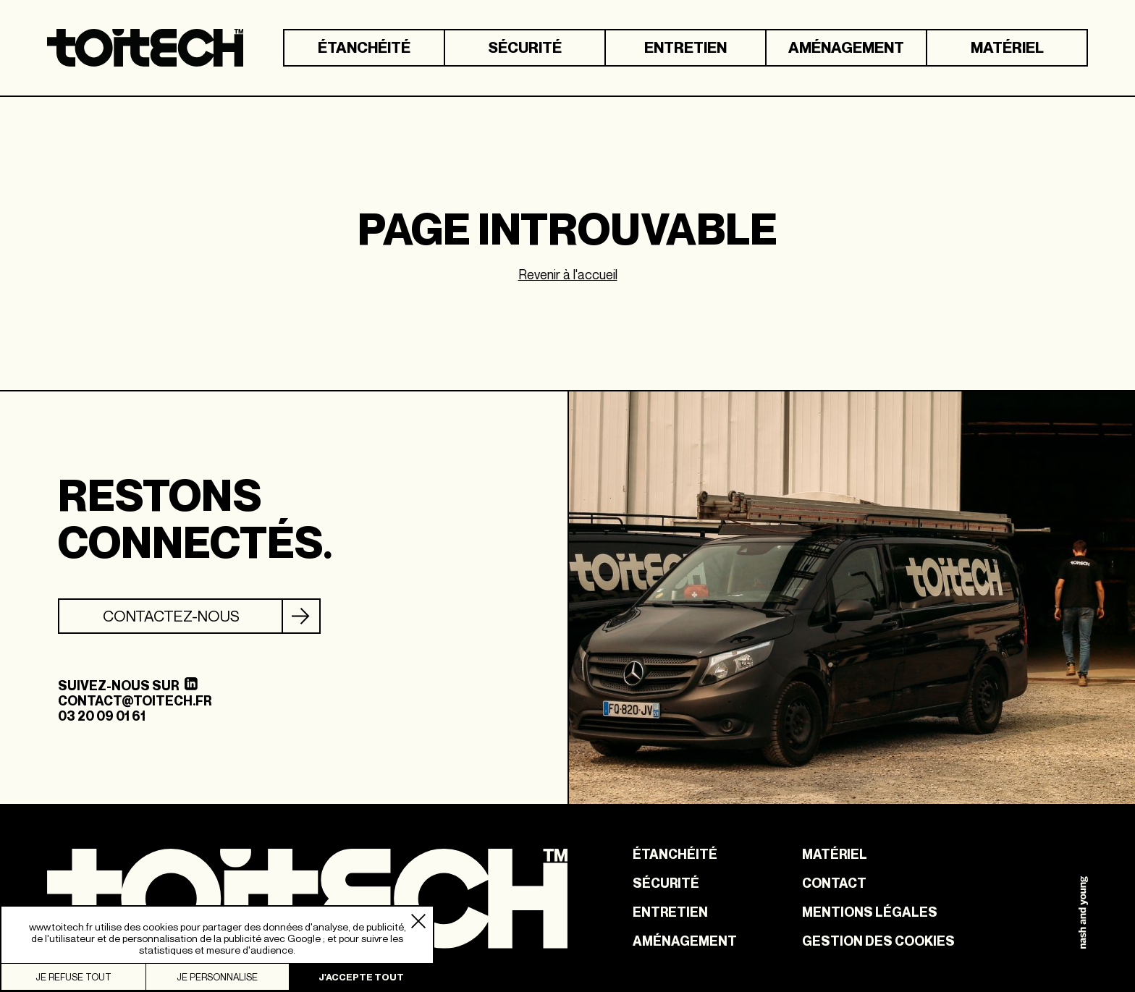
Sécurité (525, 47)
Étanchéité (364, 47)
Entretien (685, 47)
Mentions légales (869, 912)
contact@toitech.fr (134, 700)
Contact (834, 883)
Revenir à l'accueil (567, 274)
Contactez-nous (171, 616)
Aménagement (846, 47)
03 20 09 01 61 (101, 716)
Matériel (1007, 47)
